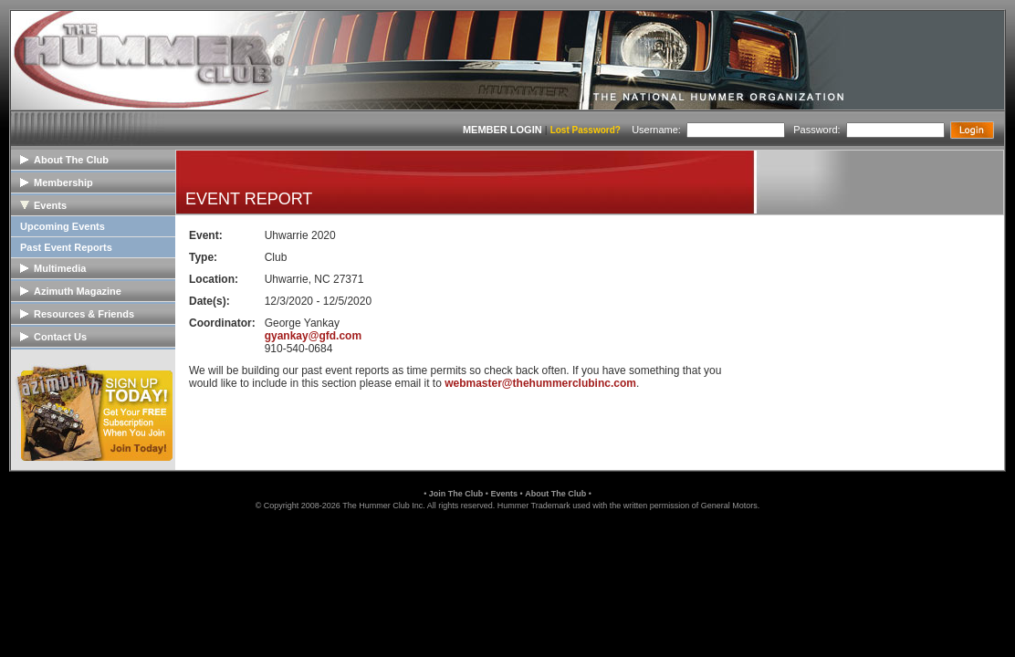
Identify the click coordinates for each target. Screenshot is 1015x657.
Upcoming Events (62, 226)
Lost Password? (585, 130)
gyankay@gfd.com (313, 335)
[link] (507, 549)
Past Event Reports (66, 247)
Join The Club (456, 493)
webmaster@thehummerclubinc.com (540, 383)
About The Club (555, 493)
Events (504, 493)
